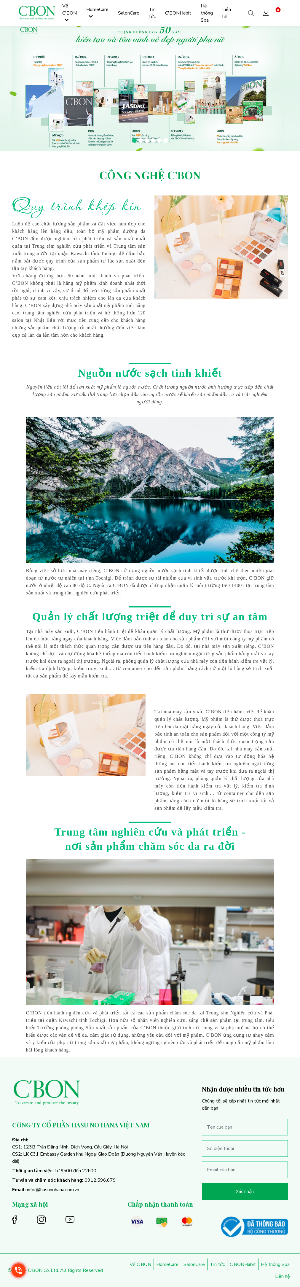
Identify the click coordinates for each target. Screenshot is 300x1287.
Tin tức (217, 1264)
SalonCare (194, 1264)
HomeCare (167, 1264)
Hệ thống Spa (275, 1264)
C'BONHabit (243, 1264)
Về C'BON (140, 1264)
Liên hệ (282, 1276)
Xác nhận (245, 1191)
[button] (266, 13)
